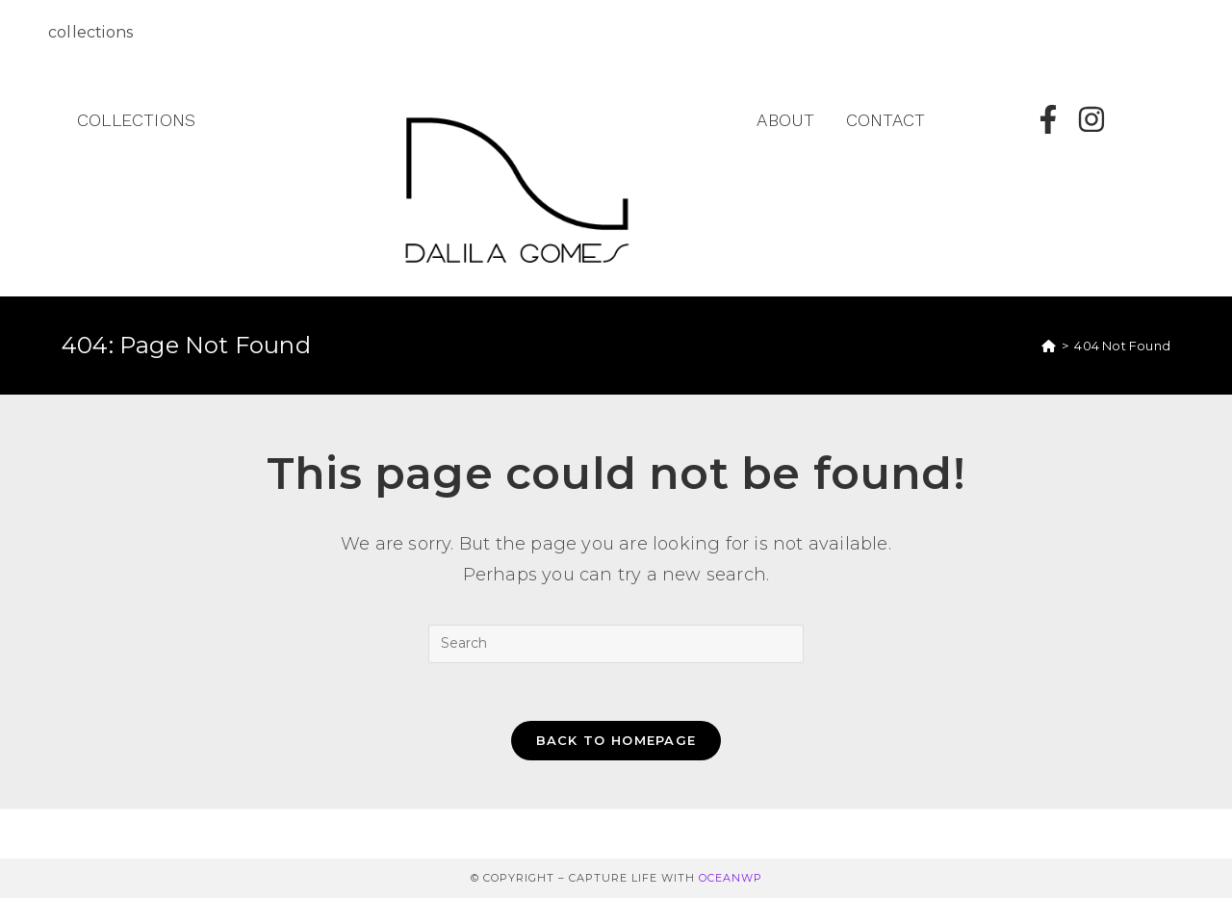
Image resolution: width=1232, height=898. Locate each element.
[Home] (1048, 345)
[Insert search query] (616, 644)
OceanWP (730, 878)
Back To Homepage (616, 740)
